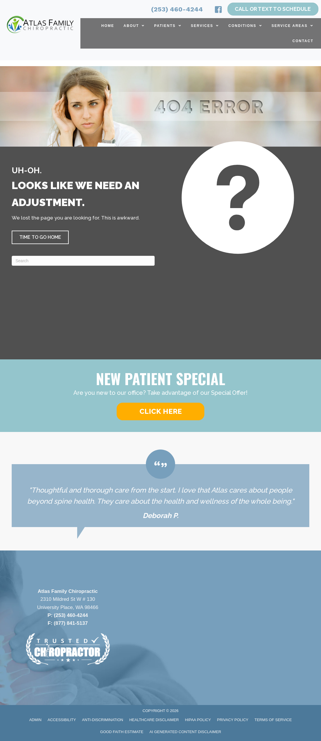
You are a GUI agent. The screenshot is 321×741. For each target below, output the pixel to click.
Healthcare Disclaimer (154, 720)
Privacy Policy (232, 720)
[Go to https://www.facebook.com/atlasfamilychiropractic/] (218, 10)
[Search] (83, 261)
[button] (40, 237)
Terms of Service (273, 720)
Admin (35, 720)
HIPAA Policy (198, 720)
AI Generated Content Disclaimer (185, 732)
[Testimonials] (160, 488)
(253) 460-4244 (177, 9)
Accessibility (62, 720)
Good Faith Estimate (122, 732)
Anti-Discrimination (102, 720)
